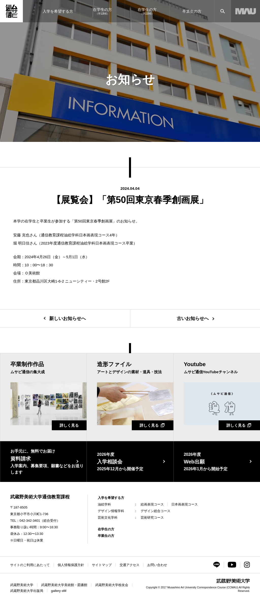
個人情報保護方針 (71, 565)
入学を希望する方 (111, 498)
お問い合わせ (157, 565)
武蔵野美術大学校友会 (111, 585)
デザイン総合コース (155, 511)
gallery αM (58, 591)
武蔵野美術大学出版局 (26, 591)
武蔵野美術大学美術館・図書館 (64, 585)
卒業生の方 (106, 536)
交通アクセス (129, 565)
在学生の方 (106, 529)
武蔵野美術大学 (21, 585)
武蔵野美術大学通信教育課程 (40, 496)
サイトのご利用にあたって (30, 565)
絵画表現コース (152, 504)
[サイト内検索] (222, 11)
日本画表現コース (184, 504)
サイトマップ (102, 565)
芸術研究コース (152, 517)
